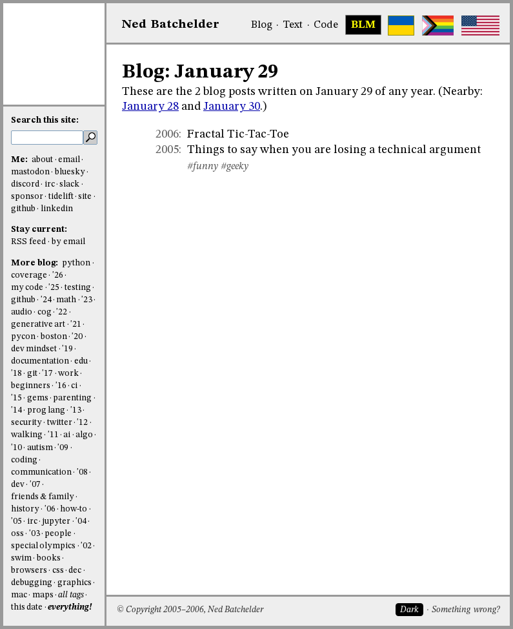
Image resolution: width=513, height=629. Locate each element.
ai (66, 435)
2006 (167, 134)
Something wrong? (465, 610)
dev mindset (34, 349)
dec (74, 570)
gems (37, 398)
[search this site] (47, 137)
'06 (50, 509)
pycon (23, 337)
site (85, 196)
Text (293, 25)
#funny (202, 166)
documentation (40, 361)
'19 (67, 349)
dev (18, 484)
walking (27, 435)
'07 (35, 484)
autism (40, 448)
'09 (62, 448)
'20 (77, 337)
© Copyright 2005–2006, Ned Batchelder (190, 610)
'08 (82, 472)
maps (43, 595)
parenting (72, 398)
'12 (82, 422)
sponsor (27, 196)
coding (24, 460)
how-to (73, 509)
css (58, 570)
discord (25, 184)
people (58, 534)
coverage (29, 275)
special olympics (43, 546)
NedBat (170, 24)
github (23, 209)
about (42, 160)
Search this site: (45, 120)
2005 (167, 150)
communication (41, 472)
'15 (16, 398)
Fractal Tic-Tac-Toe (238, 134)
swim (21, 558)
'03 (34, 534)
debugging (31, 583)
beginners (30, 386)
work (68, 373)
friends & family (42, 497)
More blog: (35, 263)
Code (326, 25)
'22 (61, 312)
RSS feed (28, 242)
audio (21, 312)
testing (78, 288)
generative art (38, 324)
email (69, 160)
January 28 (150, 106)
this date (27, 607)
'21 (75, 324)
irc (50, 184)
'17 (47, 373)
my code (27, 288)
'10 (16, 448)
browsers (29, 570)
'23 (86, 300)
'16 (60, 386)
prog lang (46, 410)
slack (69, 184)
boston (54, 337)
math (66, 300)
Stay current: (39, 229)
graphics (74, 583)
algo (84, 435)
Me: (20, 160)
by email (68, 242)
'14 (16, 410)
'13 (75, 410)
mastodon (30, 172)
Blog (261, 25)
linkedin (57, 209)
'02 (86, 546)
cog (44, 312)
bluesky (70, 172)
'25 (53, 288)
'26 (57, 275)
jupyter (56, 521)
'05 (16, 521)
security (26, 422)
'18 (16, 373)
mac (19, 595)
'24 (46, 300)
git (32, 373)
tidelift (61, 196)
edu (81, 361)
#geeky (234, 166)
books (49, 558)
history (25, 509)
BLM (363, 25)
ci (74, 386)
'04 (80, 521)
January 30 (231, 106)
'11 (53, 435)
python (76, 263)
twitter (59, 422)
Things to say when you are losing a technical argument (334, 150)
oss (17, 534)
